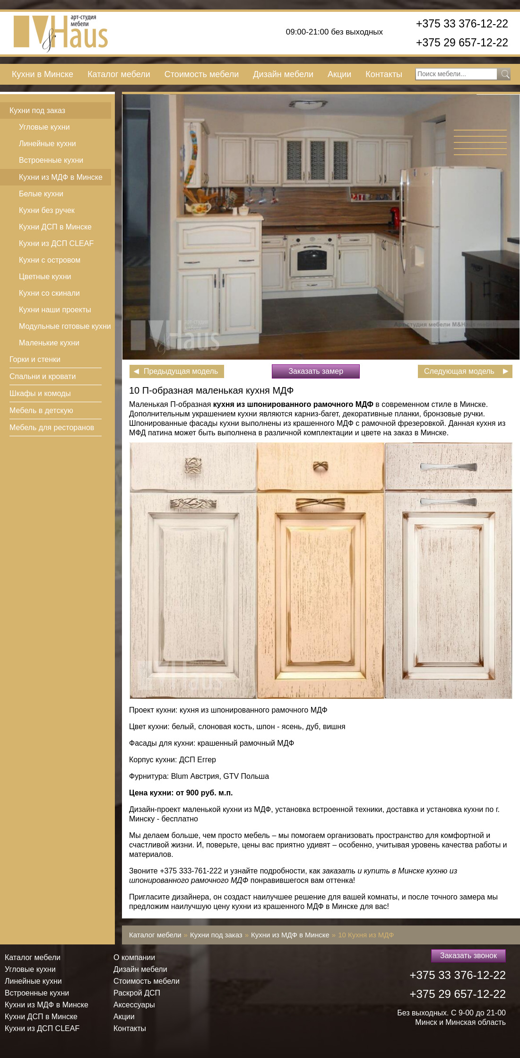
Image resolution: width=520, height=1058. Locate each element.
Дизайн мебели (283, 74)
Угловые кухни (44, 127)
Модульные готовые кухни (65, 326)
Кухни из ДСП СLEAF (56, 243)
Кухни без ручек (47, 210)
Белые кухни (41, 194)
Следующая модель (459, 371)
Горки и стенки (35, 359)
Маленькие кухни (49, 343)
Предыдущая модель (181, 371)
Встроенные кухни (51, 160)
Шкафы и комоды (40, 393)
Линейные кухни (47, 144)
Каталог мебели (118, 74)
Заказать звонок (468, 956)
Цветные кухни (45, 277)
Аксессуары (134, 1005)
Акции (339, 74)
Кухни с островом (49, 260)
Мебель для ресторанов (51, 427)
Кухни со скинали (49, 293)
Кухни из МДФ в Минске (61, 177)
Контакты (383, 74)
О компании (134, 957)
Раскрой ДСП (136, 993)
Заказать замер (315, 371)
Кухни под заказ (37, 110)
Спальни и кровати (42, 376)
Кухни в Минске (42, 74)
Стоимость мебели (202, 74)
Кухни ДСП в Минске (55, 227)
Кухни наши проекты (55, 310)
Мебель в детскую (41, 410)
